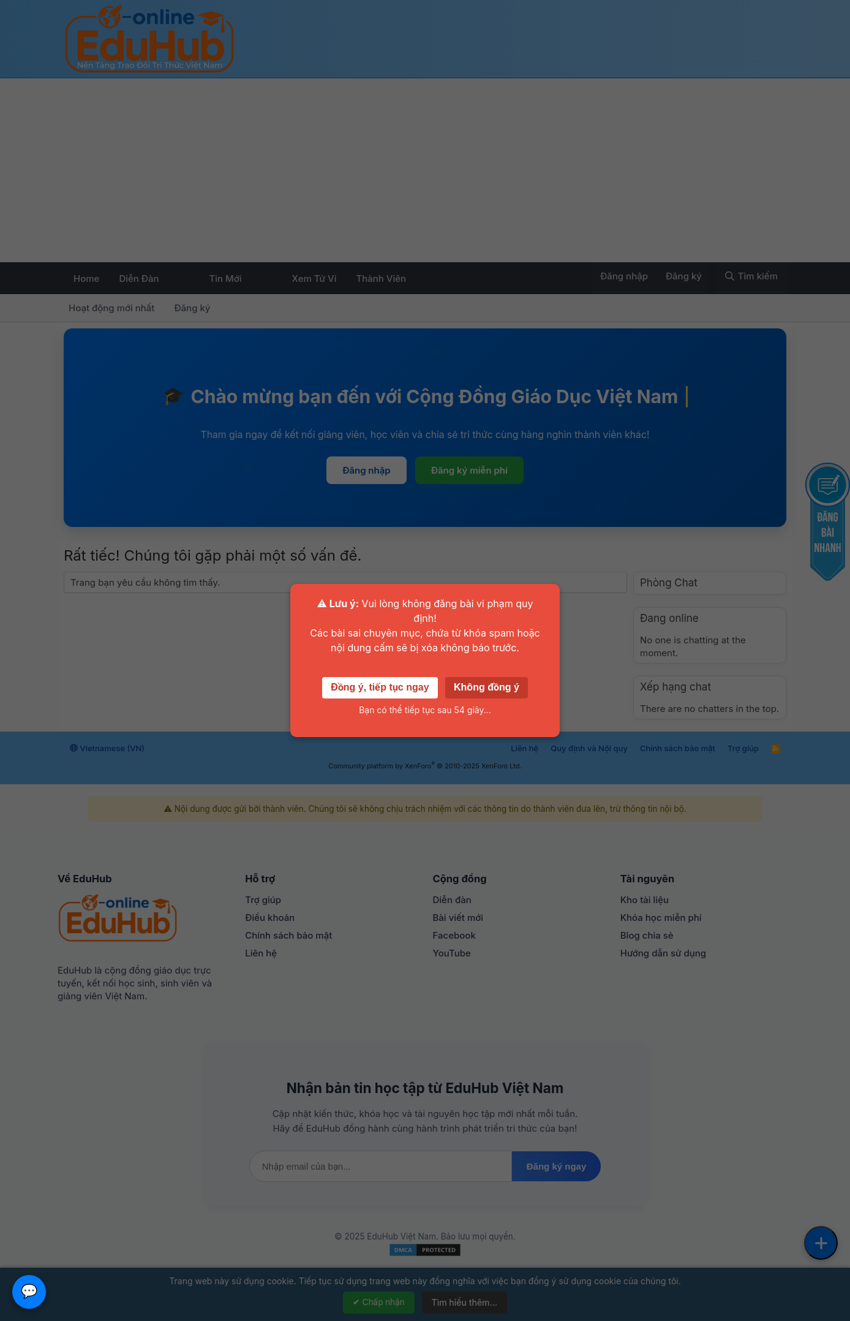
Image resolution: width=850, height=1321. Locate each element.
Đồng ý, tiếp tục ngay (380, 687)
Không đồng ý (486, 687)
